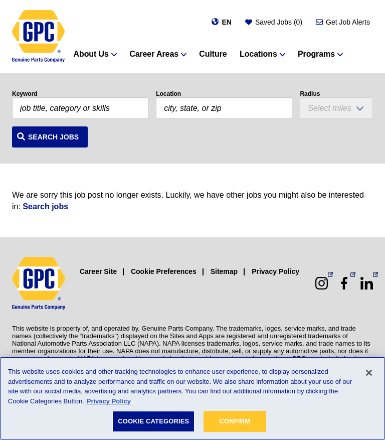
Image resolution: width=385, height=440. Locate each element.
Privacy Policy (275, 271)
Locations (258, 54)
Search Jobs (53, 137)
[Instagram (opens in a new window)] (321, 283)
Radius (310, 93)
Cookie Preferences (164, 271)
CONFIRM (234, 421)
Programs (316, 54)
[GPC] (38, 36)
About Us (91, 54)
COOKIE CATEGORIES (153, 421)
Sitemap (224, 271)
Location (168, 93)
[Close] (369, 373)
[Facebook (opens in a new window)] (344, 283)
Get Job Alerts (348, 22)
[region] (192, 398)
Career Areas (153, 54)
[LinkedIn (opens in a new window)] (366, 283)
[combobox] (224, 108)
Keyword (25, 93)
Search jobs (45, 206)
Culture (213, 54)
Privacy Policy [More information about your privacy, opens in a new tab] (109, 401)
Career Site (98, 271)
